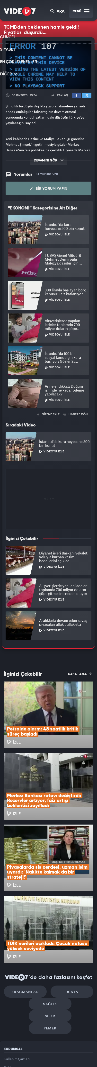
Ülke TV (57, 1049)
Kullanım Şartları (17, 984)
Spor (71, 939)
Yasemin (50, 1059)
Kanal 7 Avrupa (41, 1049)
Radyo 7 (25, 1049)
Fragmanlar (27, 925)
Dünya (69, 925)
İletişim (9, 1006)
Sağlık (29, 939)
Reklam (10, 995)
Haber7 (82, 1049)
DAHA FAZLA (80, 672)
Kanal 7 (7, 1049)
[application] (48, 65)
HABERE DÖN (75, 413)
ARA (57, 11)
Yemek (50, 954)
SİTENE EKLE (48, 413)
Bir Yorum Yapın (48, 187)
